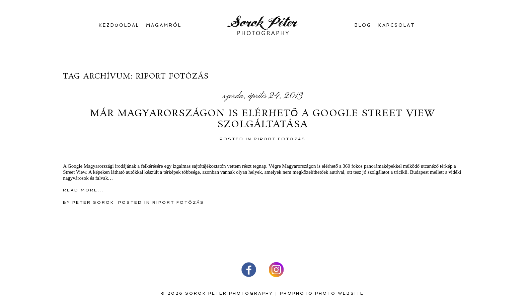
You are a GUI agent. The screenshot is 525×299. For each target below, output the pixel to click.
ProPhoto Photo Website (322, 293)
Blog (363, 25)
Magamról (163, 25)
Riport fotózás (280, 139)
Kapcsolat (396, 25)
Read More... (83, 190)
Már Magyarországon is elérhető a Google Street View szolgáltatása (262, 119)
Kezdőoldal (119, 25)
